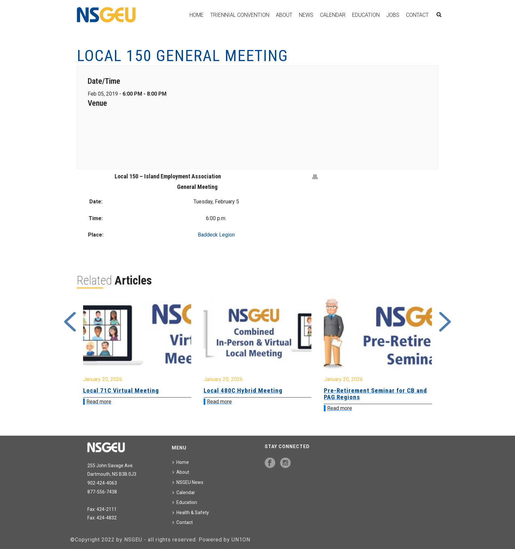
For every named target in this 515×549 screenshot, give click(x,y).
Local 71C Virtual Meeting (121, 390)
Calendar (333, 15)
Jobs (392, 15)
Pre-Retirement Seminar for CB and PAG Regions (375, 394)
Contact (417, 15)
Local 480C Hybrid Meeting (243, 390)
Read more (98, 402)
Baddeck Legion (216, 235)
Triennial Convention (239, 15)
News (306, 15)
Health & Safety (190, 512)
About (284, 15)
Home (197, 15)
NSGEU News (187, 482)
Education (366, 15)
